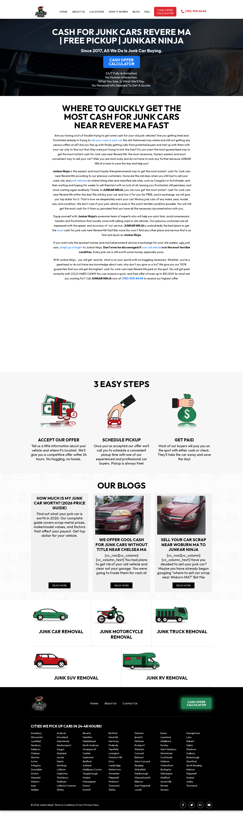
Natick (60, 778)
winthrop (62, 783)
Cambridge (114, 783)
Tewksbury (62, 795)
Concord (139, 770)
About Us (78, 11)
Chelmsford (166, 783)
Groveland (62, 754)
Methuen (139, 758)
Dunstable (36, 787)
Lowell (138, 807)
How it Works (118, 11)
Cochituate (166, 774)
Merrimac (113, 758)
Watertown (114, 787)
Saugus (60, 766)
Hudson (87, 795)
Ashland (87, 783)
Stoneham (113, 791)
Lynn (188, 754)
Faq (147, 11)
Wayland (61, 770)
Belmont (139, 774)
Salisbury (35, 766)
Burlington (165, 787)
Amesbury (36, 750)
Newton (35, 774)
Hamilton (87, 754)
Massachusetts (142, 795)
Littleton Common (66, 803)
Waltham (61, 799)
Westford (191, 778)
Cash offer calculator (165, 11)
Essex (163, 750)
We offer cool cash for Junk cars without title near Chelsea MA (121, 548)
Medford (165, 795)
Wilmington (166, 791)
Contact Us (130, 721)
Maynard (35, 795)
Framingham (89, 799)
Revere (164, 803)
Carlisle (87, 770)
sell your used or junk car (106, 140)
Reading (139, 783)
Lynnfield (36, 758)
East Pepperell (142, 803)
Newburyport (64, 762)
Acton (34, 778)
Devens (164, 807)
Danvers (139, 750)
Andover (61, 750)
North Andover (91, 762)
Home (63, 11)
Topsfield (113, 766)
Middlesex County (92, 787)
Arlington (36, 783)
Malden (35, 807)
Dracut (86, 803)
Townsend (113, 803)
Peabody (113, 762)
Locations (97, 11)
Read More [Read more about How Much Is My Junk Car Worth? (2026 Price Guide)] (59, 587)
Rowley (164, 762)
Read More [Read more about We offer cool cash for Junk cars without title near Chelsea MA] (121, 587)
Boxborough (192, 774)
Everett (87, 807)
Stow (111, 778)
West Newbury (168, 766)
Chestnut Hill (115, 774)
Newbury (36, 762)
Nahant (190, 758)
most (60, 230)
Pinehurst (113, 799)
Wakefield (140, 787)
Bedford (87, 778)
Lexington (113, 770)
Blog (136, 11)
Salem (189, 762)
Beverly (87, 750)
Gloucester (37, 754)
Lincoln (60, 774)
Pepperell (191, 791)
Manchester (63, 758)
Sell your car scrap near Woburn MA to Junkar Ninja (183, 545)
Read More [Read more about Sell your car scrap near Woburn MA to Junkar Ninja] (183, 587)
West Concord (142, 778)
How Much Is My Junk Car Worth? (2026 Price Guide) (59, 503)
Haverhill (113, 754)
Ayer (33, 803)
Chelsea (35, 770)
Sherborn (191, 766)
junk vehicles (79, 180)
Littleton (61, 787)
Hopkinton (88, 774)
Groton (34, 791)
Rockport (140, 762)
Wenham (139, 766)
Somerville (166, 799)
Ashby (189, 799)
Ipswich (138, 754)
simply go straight (71, 247)
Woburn (35, 799)
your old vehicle (151, 247)
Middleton (165, 758)
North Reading (194, 783)
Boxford (112, 750)
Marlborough (141, 791)
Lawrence (165, 754)
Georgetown (193, 750)
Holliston (165, 778)
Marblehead (89, 758)
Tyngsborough (90, 791)
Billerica (139, 799)
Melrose (190, 787)
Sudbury (190, 770)
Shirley (60, 807)
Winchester (166, 770)
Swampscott (89, 766)
